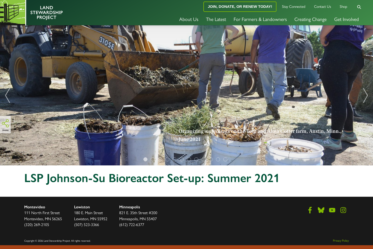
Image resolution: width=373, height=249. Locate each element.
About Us (188, 18)
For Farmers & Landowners (260, 18)
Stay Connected (293, 6)
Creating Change (310, 18)
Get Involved (346, 18)
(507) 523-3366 (86, 224)
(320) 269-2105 (36, 224)
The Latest (216, 18)
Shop (343, 6)
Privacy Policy (341, 240)
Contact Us (322, 6)
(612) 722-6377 (131, 224)
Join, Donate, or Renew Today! (240, 6)
